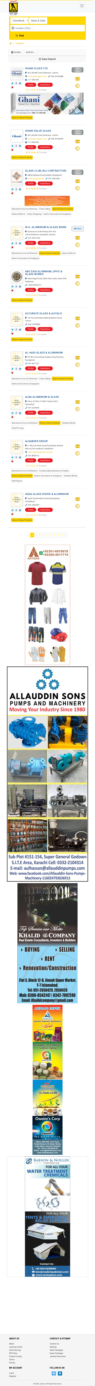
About (11, 1344)
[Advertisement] (47, 1300)
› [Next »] (65, 535)
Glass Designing (34, 214)
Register (12, 1376)
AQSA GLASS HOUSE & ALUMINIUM (47, 493)
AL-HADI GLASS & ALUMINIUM (44, 352)
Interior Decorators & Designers (57, 214)
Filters (16, 52)
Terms (11, 1360)
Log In (11, 1373)
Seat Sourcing (15, 1350)
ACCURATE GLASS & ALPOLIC (43, 313)
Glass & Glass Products (22, 117)
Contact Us (54, 1344)
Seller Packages (56, 1350)
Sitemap (53, 1347)
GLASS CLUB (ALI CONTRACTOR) (45, 170)
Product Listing (15, 1356)
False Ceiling (44, 209)
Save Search (47, 59)
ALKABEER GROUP (36, 441)
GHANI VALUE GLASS (38, 130)
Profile (30, 85)
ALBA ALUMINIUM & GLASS (42, 396)
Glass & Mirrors (18, 214)
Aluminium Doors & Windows (24, 209)
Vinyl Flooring (17, 428)
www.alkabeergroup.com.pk (40, 452)
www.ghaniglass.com (37, 76)
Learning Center (15, 1347)
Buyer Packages (56, 1353)
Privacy (12, 1363)
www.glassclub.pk (36, 178)
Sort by (29, 52)
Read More (45, 85)
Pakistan (20, 43)
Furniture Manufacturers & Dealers (54, 471)
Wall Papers (17, 481)
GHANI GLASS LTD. (36, 68)
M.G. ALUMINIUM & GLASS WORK (45, 227)
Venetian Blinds (68, 423)
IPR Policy (13, 1353)
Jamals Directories (58, 1356)
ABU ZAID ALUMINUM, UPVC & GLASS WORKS (43, 273)
